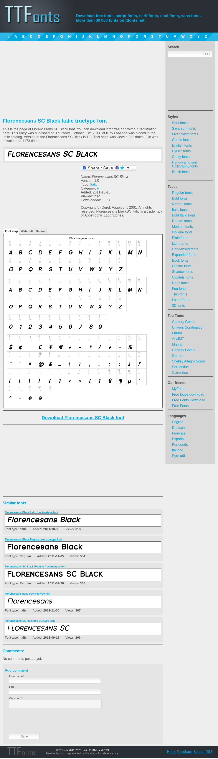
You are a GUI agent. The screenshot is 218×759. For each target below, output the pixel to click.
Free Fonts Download (188, 400)
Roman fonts (182, 221)
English (177, 422)
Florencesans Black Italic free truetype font (31, 512)
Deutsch (178, 427)
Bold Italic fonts (184, 215)
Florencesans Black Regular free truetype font (33, 539)
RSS (209, 753)
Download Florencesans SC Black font (83, 417)
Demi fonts (180, 283)
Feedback (184, 753)
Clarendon (180, 372)
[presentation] (42, 724)
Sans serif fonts (184, 128)
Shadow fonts (182, 272)
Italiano (177, 450)
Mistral (177, 344)
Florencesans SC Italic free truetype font (30, 620)
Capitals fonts (182, 277)
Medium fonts (182, 226)
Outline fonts (182, 266)
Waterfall (27, 231)
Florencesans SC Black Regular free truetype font (35, 566)
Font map (11, 231)
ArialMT (178, 339)
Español (178, 439)
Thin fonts (179, 294)
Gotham (178, 355)
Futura (177, 333)
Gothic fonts (181, 140)
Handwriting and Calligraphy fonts (185, 164)
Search (199, 753)
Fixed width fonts (185, 134)
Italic (93, 184)
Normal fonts (182, 204)
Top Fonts (176, 316)
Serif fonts (180, 123)
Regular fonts (182, 193)
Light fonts (180, 243)
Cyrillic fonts (181, 151)
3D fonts (178, 305)
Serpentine (180, 367)
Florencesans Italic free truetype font (27, 593)
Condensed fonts (185, 249)
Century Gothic (183, 322)
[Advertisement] (190, 87)
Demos (40, 231)
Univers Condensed (187, 327)
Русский (178, 456)
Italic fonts (180, 209)
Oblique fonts (182, 232)
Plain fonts (180, 238)
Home (171, 753)
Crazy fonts (181, 157)
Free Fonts (180, 406)
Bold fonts (179, 198)
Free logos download (188, 394)
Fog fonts (179, 288)
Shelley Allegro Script (188, 361)
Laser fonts (180, 300)
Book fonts (180, 260)
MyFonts (178, 389)
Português (180, 444)
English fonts (182, 145)
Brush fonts (181, 172)
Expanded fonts (184, 255)
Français (178, 433)
